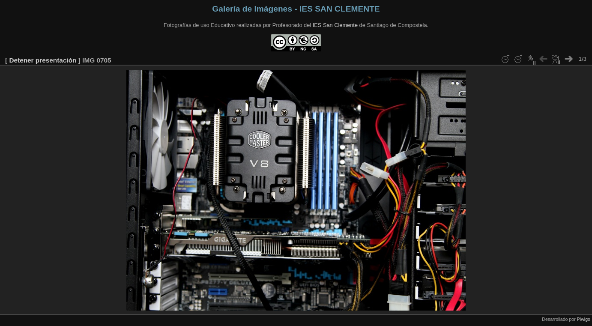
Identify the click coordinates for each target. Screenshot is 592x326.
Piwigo (583, 319)
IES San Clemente (335, 25)
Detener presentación (42, 60)
